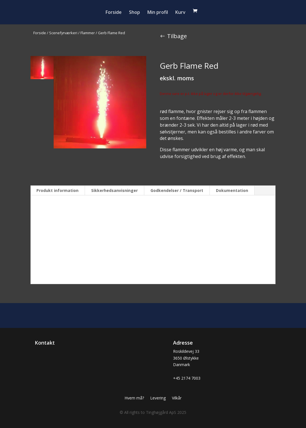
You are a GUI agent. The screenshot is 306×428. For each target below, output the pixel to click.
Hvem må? (134, 398)
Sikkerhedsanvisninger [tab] (114, 190)
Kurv (180, 12)
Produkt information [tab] (57, 190)
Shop (134, 12)
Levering (158, 398)
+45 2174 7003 (186, 378)
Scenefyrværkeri (63, 32)
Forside (114, 12)
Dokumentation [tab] (232, 190)
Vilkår (177, 398)
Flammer (87, 32)
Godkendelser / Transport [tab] (176, 190)
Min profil (157, 12)
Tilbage (177, 36)
